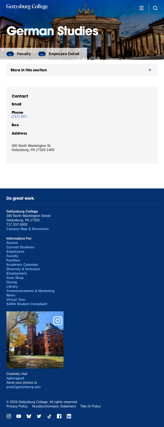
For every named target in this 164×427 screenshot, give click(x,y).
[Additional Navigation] (141, 8)
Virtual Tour (15, 299)
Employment (16, 273)
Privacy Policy (17, 406)
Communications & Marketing (30, 291)
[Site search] (155, 8)
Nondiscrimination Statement (54, 406)
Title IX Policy (90, 406)
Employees (15, 251)
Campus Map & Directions (27, 229)
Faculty (24, 53)
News (10, 295)
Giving (11, 282)
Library (12, 286)
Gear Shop (15, 278)
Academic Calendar (22, 264)
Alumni (12, 243)
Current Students (20, 247)
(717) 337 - (20, 116)
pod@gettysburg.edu (23, 387)
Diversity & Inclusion (23, 269)
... (10, 54)
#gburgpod (15, 378)
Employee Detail (64, 53)
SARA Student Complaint (26, 304)
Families (13, 260)
